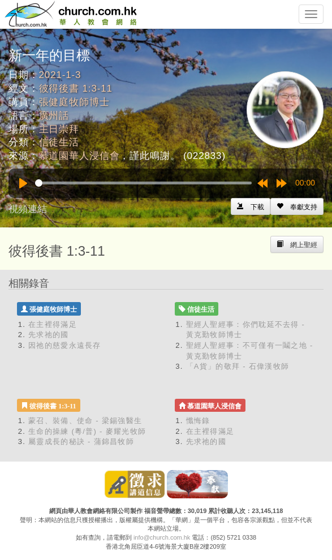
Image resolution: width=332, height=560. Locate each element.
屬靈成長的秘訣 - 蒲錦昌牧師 (81, 441)
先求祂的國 (48, 334)
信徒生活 (59, 142)
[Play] (23, 183)
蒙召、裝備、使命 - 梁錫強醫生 (85, 420)
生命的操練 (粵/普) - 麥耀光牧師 (87, 431)
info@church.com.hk (161, 537)
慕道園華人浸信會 (79, 155)
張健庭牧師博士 (74, 102)
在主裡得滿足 (52, 324)
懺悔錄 (198, 420)
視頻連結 (27, 209)
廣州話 (54, 115)
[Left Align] (297, 206)
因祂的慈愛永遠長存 (64, 345)
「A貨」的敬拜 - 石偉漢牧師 (238, 366)
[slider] (143, 183)
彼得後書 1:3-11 (76, 88)
